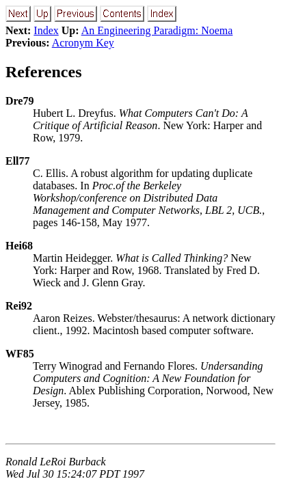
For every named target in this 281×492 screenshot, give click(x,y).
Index (46, 30)
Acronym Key (83, 43)
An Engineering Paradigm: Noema (157, 30)
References (43, 72)
